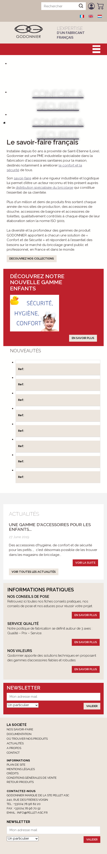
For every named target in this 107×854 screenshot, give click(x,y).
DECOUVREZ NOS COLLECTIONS (31, 258)
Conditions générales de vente (32, 777)
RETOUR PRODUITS (20, 782)
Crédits (13, 773)
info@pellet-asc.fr (32, 812)
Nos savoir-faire (20, 729)
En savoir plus (83, 338)
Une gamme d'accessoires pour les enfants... (50, 527)
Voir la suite (85, 562)
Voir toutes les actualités (34, 571)
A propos (14, 748)
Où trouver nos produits (27, 738)
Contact (13, 752)
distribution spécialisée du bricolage (44, 188)
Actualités (15, 743)
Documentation (19, 734)
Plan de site (16, 764)
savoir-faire (22, 178)
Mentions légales (21, 769)
